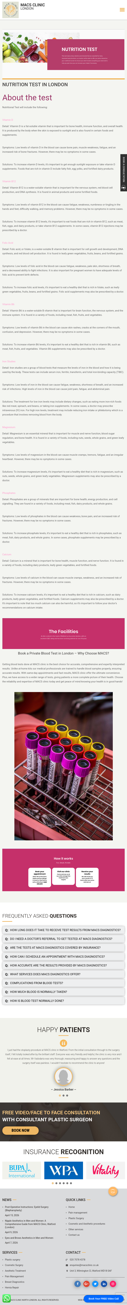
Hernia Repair (12, 1287)
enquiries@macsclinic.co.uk (84, 1265)
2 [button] (63, 1096)
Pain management (77, 1212)
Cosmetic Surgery (14, 1265)
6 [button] (71, 1183)
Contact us (74, 1235)
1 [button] (60, 1096)
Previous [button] (8, 1065)
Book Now (20, 1130)
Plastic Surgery (76, 1218)
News (6, 1200)
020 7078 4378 (77, 1259)
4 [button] (64, 1183)
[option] (63, 1066)
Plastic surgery (12, 1259)
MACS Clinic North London (23, 1300)
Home (71, 1207)
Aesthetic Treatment (15, 1270)
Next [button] (119, 1065)
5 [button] (67, 1183)
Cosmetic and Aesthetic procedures (86, 1223)
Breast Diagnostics (14, 1282)
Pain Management (14, 1276)
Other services (75, 1229)
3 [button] (67, 1096)
